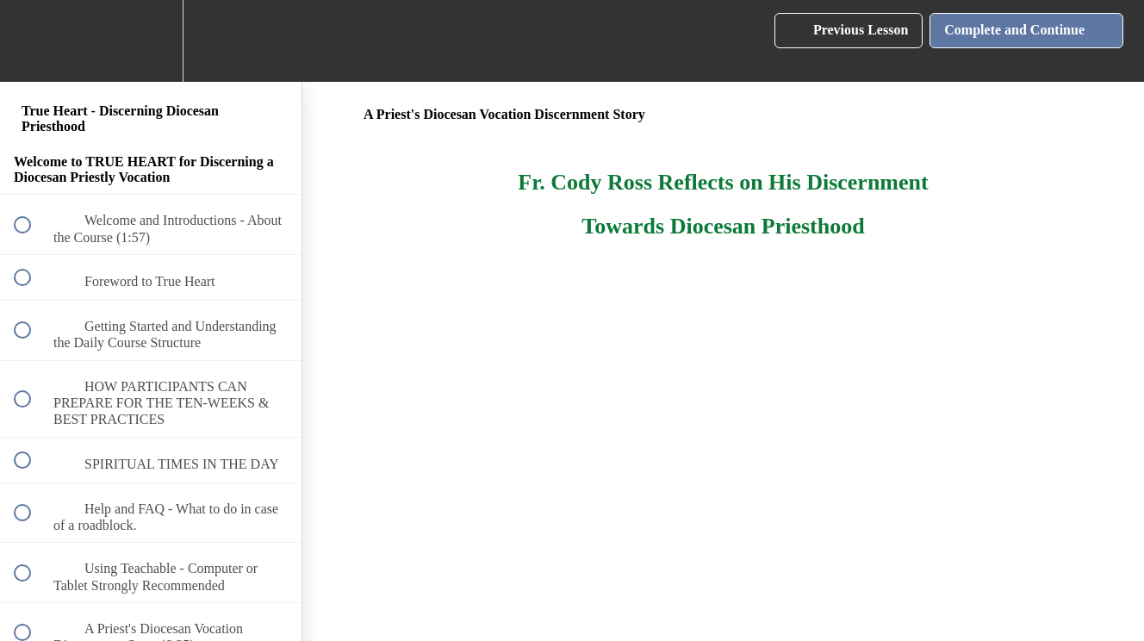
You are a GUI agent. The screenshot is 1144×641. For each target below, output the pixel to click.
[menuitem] (151, 41)
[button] (32, 41)
